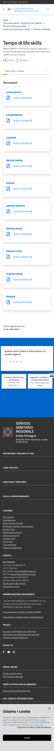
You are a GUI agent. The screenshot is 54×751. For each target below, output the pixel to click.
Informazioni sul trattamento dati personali (21, 634)
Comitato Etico (9, 538)
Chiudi (27, 737)
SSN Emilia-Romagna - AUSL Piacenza (15, 2)
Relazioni (10, 296)
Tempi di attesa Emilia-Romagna (16, 690)
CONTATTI (7, 555)
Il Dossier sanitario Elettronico (15, 637)
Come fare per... (11, 468)
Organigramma (9, 520)
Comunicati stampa (11, 535)
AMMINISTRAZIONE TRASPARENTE (19, 594)
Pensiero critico (14, 251)
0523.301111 (14, 385)
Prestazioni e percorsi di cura (18, 453)
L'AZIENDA (7, 510)
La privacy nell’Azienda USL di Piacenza (19, 631)
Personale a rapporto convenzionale (18, 526)
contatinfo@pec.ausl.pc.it (25, 571)
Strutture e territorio (14, 482)
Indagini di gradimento (12, 547)
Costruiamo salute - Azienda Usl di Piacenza (22, 22)
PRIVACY (7, 625)
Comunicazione (13, 92)
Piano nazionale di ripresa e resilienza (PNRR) (22, 612)
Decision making (14, 160)
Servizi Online (10, 667)
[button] (48, 9)
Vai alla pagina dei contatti (14, 583)
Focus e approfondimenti (16, 496)
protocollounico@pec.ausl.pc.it (23, 574)
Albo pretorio (8, 517)
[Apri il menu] (3, 8)
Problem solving (14, 273)
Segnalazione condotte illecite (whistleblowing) (23, 617)
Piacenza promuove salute (14, 26)
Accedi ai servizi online (12, 673)
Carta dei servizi (9, 544)
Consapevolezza (14, 114)
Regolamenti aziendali (12, 532)
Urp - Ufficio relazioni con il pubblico (40, 384)
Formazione (8, 541)
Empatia (10, 183)
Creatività (11, 137)
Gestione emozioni (15, 205)
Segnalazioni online (11, 586)
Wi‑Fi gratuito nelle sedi (13, 676)
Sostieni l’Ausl (9, 529)
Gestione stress (14, 228)
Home (5, 19)
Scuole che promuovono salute (16, 29)
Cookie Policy (39, 725)
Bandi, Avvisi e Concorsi (13, 523)
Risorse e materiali (41, 29)
